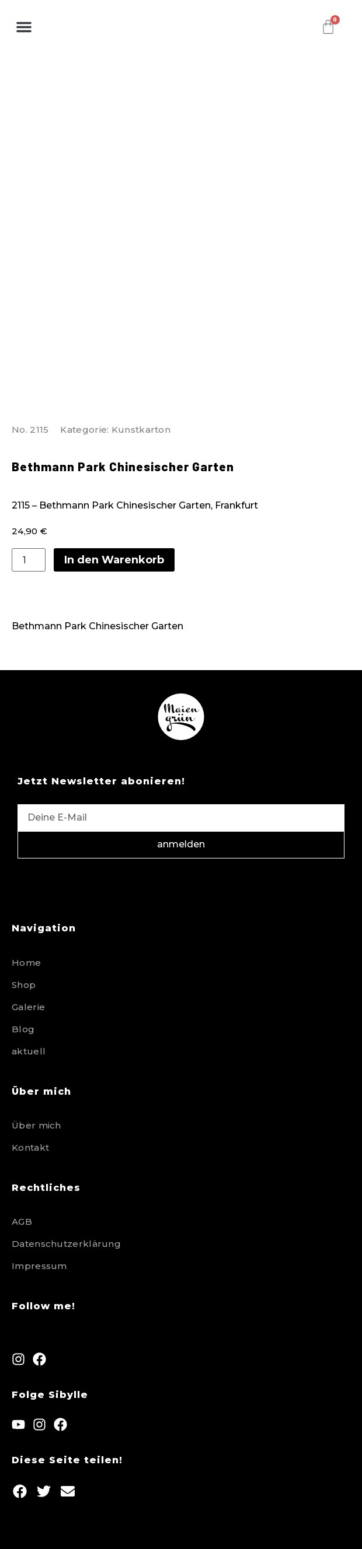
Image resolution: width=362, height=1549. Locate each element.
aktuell (29, 1051)
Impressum (39, 1265)
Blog (23, 1029)
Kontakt (30, 1147)
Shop (24, 984)
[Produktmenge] (29, 560)
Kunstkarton (141, 429)
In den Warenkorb (114, 559)
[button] (24, 27)
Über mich (36, 1125)
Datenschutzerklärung (66, 1243)
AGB (22, 1221)
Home (26, 962)
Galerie (28, 1006)
